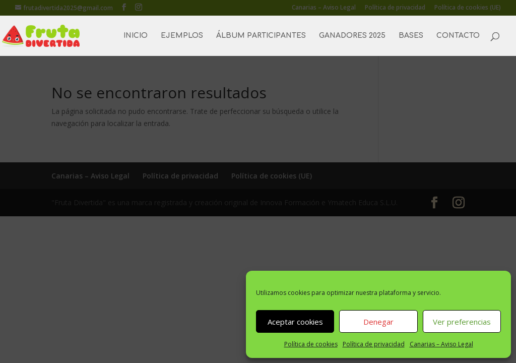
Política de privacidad (374, 344)
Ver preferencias (462, 322)
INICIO (135, 35)
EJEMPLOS (182, 35)
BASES (411, 35)
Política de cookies (311, 344)
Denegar (378, 322)
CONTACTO (458, 35)
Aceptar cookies (295, 322)
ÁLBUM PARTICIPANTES (261, 35)
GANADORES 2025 (352, 35)
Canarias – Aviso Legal (441, 344)
